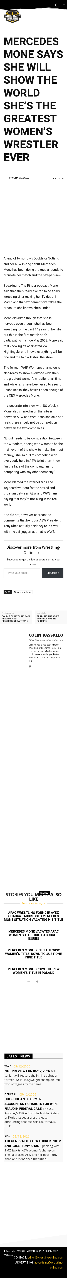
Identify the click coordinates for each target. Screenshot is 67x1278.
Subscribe (52, 573)
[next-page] (37, 982)
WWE (7, 1066)
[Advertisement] (33, 217)
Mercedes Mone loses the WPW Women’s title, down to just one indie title (33, 953)
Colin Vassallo (20, 178)
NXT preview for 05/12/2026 (27, 1071)
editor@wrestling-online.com (45, 1257)
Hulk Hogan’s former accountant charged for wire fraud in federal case (31, 1104)
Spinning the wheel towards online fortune (48, 618)
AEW (7, 1136)
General (10, 1094)
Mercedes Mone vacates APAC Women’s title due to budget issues (33, 935)
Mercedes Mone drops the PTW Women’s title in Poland (33, 971)
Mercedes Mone (22, 592)
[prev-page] (28, 982)
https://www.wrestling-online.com (46, 640)
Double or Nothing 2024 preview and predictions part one (16, 618)
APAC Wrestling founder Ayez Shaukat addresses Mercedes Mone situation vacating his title (33, 916)
